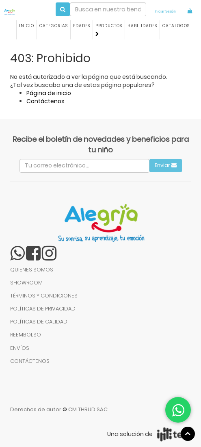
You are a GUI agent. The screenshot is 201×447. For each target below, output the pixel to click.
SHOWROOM (26, 282)
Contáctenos (45, 101)
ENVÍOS (19, 348)
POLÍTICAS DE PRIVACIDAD (43, 308)
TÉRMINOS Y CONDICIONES (44, 295)
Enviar (166, 165)
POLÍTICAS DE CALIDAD (38, 321)
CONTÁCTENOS (30, 361)
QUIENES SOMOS (31, 269)
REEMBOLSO (25, 335)
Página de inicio (48, 93)
